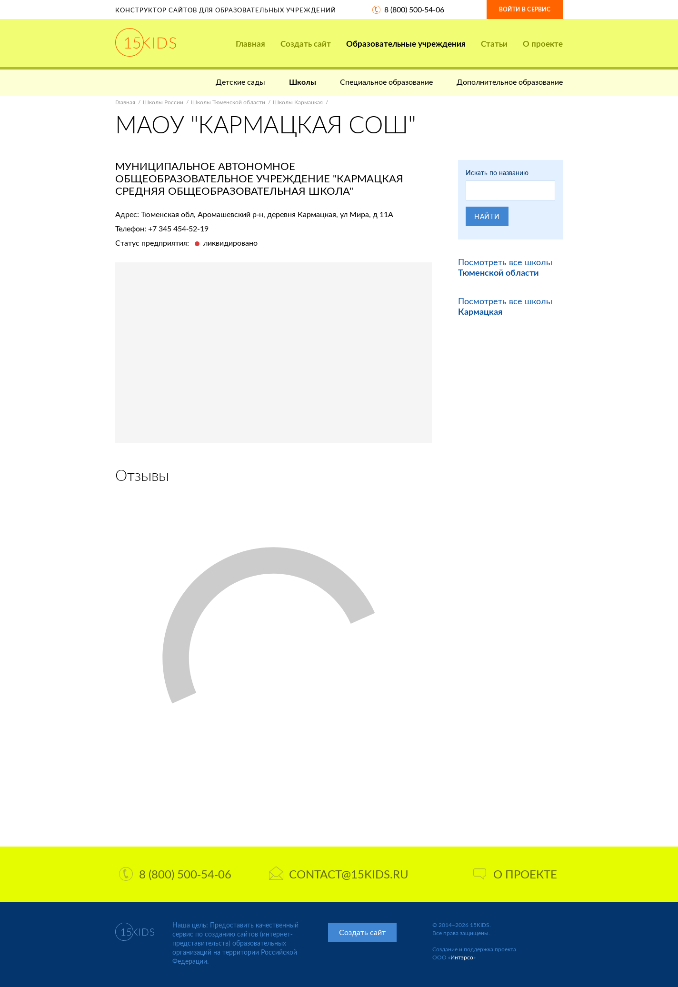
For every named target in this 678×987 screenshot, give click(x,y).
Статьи (494, 44)
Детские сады (240, 81)
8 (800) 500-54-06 (414, 9)
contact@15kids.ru (339, 874)
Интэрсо (461, 957)
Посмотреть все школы (505, 267)
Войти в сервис (524, 9)
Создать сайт (305, 44)
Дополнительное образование (510, 81)
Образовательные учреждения (406, 44)
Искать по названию (497, 173)
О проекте (543, 44)
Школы (302, 81)
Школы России (163, 102)
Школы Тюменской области (228, 102)
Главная (250, 44)
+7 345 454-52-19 (178, 228)
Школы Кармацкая (298, 102)
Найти (487, 216)
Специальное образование (386, 81)
